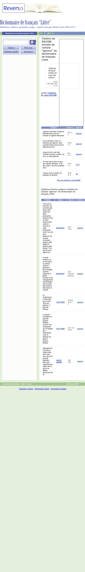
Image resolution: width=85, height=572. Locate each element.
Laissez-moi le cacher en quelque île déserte (52, 174)
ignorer (79, 134)
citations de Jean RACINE (49, 94)
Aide (22, 384)
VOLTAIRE (60, 302)
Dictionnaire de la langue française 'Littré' (19, 33)
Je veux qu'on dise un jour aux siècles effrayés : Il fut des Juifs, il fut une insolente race (53, 165)
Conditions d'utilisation (11, 384)
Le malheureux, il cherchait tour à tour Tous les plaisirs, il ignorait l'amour (47, 302)
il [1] (78, 165)
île (77, 174)
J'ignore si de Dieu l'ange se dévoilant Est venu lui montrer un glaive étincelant (53, 134)
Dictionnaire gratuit (42, 389)
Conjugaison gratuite (58, 389)
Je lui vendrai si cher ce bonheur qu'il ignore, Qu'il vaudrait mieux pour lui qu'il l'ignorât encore (53, 144)
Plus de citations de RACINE (68, 180)
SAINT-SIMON (59, 361)
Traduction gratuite (26, 389)
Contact (29, 384)
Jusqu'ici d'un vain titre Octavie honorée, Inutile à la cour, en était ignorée (53, 154)
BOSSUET (60, 228)
